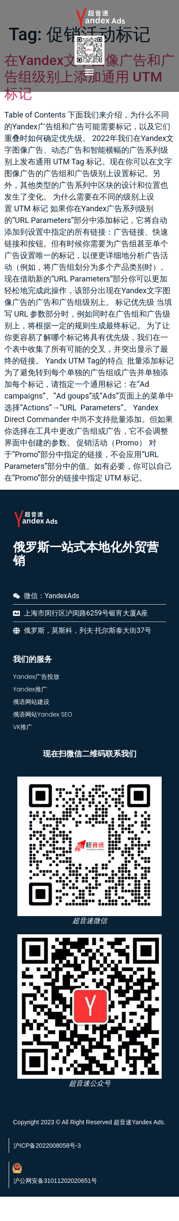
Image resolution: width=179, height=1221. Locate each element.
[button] (89, 72)
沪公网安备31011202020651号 (55, 1198)
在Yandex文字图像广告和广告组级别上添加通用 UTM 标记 (89, 95)
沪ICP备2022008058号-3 (47, 1163)
